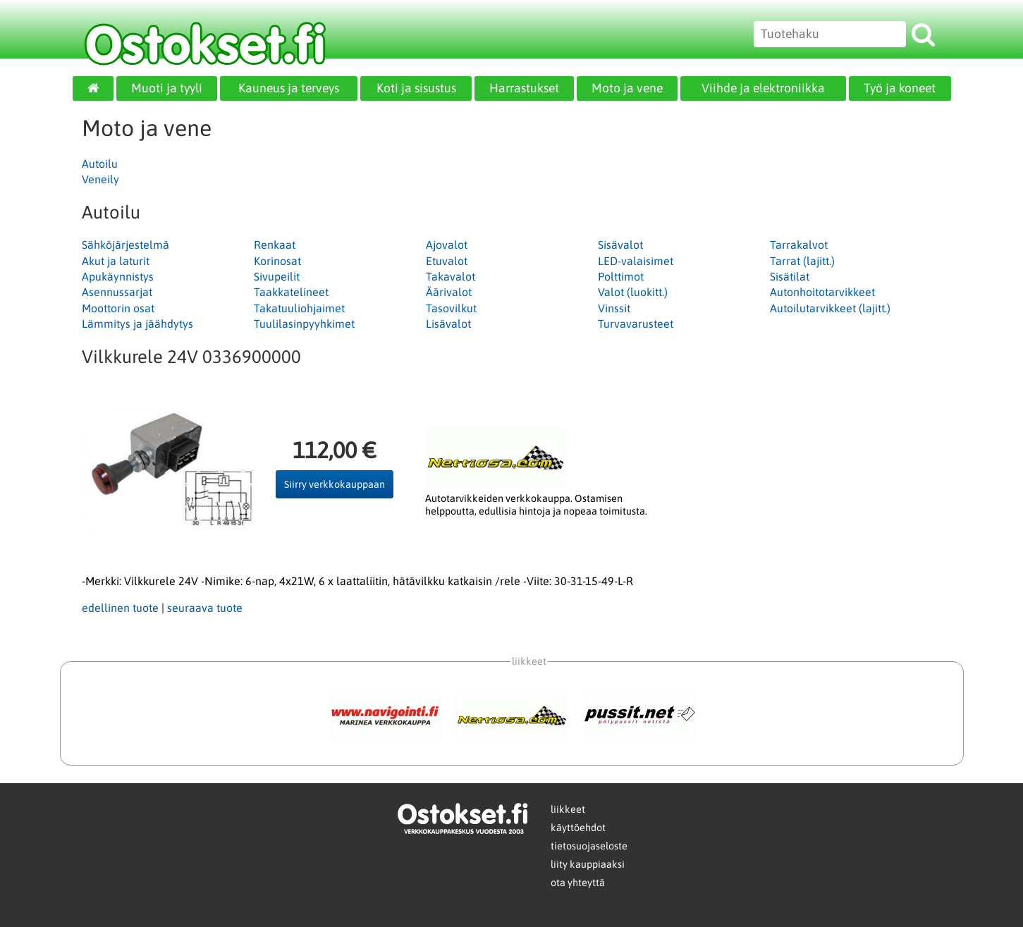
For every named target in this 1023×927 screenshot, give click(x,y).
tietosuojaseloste (589, 846)
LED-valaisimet (635, 260)
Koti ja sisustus (416, 88)
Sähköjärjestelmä (125, 244)
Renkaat (274, 244)
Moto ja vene (627, 88)
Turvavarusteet (635, 323)
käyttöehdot (578, 827)
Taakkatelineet (291, 292)
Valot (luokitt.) (633, 292)
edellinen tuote (120, 607)
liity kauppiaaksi (588, 864)
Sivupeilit (277, 276)
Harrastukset (524, 88)
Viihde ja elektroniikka (763, 88)
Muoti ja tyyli (166, 88)
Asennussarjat (117, 292)
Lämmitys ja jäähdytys (137, 323)
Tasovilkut (451, 308)
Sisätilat (789, 276)
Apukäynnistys (118, 276)
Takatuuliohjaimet (299, 308)
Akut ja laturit (115, 260)
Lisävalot (448, 323)
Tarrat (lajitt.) (802, 260)
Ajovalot (446, 244)
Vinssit (614, 308)
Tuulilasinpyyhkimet (304, 323)
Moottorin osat (118, 308)
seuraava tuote (205, 607)
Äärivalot (449, 292)
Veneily (100, 179)
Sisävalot (620, 244)
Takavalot (450, 276)
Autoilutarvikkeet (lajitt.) (830, 308)
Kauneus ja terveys (288, 88)
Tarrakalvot (799, 244)
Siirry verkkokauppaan (334, 484)
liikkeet (568, 809)
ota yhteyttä (578, 882)
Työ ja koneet (900, 88)
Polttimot (621, 276)
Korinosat (277, 260)
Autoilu (100, 163)
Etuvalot (446, 260)
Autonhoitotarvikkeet (822, 292)
